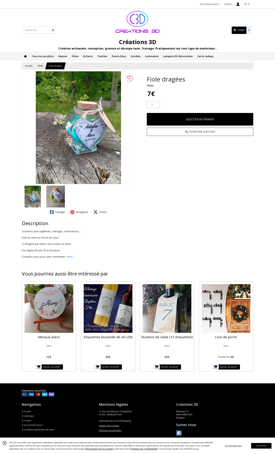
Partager (57, 212)
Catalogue (28, 415)
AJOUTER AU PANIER (200, 119)
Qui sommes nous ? (32, 425)
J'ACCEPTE (261, 445)
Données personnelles (110, 430)
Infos (70, 256)
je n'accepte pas (233, 445)
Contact (228, 4)
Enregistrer (79, 212)
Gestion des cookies (109, 425)
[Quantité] (153, 104)
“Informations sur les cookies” (99, 448)
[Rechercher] (53, 30)
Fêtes (40, 65)
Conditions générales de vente (38, 429)
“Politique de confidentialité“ (144, 448)
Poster (100, 212)
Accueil (28, 65)
